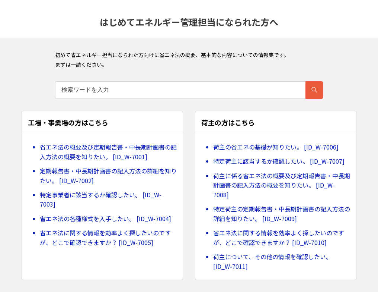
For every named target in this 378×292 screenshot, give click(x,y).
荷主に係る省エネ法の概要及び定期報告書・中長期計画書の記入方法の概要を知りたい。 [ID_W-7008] (281, 185)
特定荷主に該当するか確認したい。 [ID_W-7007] (279, 161)
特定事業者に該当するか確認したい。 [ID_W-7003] (100, 199)
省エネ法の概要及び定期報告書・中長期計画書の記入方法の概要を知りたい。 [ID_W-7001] (108, 151)
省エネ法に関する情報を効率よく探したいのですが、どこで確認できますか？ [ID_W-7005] (105, 237)
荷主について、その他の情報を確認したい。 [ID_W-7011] (272, 261)
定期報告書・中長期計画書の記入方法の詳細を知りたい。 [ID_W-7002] (108, 175)
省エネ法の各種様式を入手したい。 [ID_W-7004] (105, 218)
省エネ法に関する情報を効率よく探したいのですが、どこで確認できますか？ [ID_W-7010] (278, 237)
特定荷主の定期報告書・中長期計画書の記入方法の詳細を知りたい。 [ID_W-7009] (281, 213)
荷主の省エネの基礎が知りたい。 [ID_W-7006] (276, 146)
